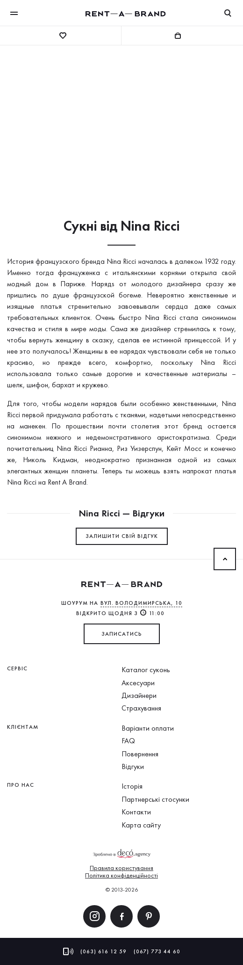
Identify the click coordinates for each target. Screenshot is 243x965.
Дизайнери (139, 695)
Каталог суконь (146, 670)
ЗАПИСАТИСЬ (121, 634)
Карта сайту (141, 825)
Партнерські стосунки (155, 799)
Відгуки (133, 766)
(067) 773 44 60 (157, 951)
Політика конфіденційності (121, 875)
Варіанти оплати (148, 728)
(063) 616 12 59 (103, 951)
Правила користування (121, 867)
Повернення (140, 754)
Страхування (141, 708)
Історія (132, 786)
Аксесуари (138, 683)
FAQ (128, 741)
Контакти (136, 812)
